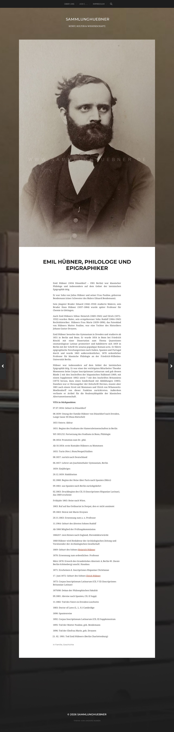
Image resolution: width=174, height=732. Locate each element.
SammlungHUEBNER (88, 19)
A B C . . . (84, 4)
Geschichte (68, 644)
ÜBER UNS (69, 4)
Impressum (99, 4)
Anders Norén (92, 721)
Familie (58, 644)
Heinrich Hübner (86, 549)
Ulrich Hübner (93, 576)
